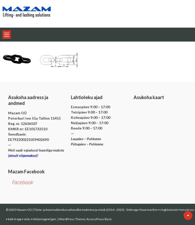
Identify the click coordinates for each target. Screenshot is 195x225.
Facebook (22, 182)
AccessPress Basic (99, 219)
